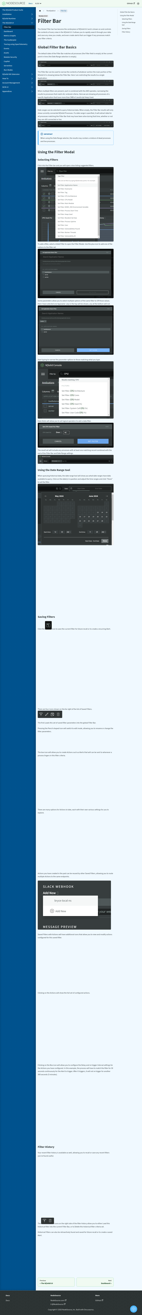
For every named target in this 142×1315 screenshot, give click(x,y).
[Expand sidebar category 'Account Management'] (32, 83)
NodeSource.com (58, 1300)
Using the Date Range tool (128, 23)
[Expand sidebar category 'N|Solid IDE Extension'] (32, 74)
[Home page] (40, 11)
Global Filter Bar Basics (127, 12)
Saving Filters (126, 28)
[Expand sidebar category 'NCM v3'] (32, 87)
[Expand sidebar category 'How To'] (32, 78)
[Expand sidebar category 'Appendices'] (32, 91)
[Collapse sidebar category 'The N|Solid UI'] (32, 23)
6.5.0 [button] (37, 3)
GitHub (131, 3)
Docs (30, 3)
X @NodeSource (58, 1304)
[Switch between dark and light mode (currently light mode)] (138, 3)
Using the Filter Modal (127, 16)
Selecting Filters (127, 19)
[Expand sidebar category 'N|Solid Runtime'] (32, 18)
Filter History (126, 32)
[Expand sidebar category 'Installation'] (32, 14)
